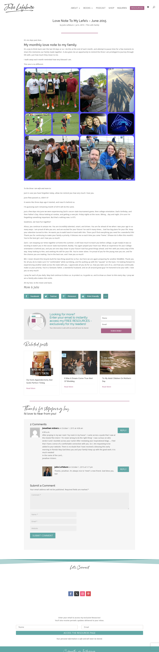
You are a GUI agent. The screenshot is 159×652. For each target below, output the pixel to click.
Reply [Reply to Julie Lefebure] (123, 469)
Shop (111, 8)
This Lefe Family (92, 25)
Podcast (101, 8)
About (74, 8)
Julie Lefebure (68, 25)
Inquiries (122, 8)
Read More (30, 388)
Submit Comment (42, 535)
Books (86, 8)
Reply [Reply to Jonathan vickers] (123, 430)
